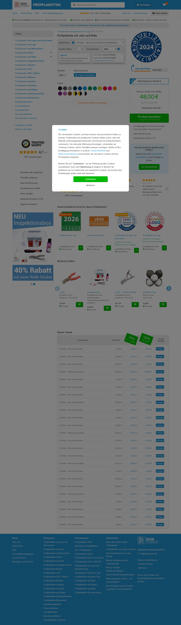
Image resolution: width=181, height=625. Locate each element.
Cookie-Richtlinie (98, 150)
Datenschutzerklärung (68, 154)
